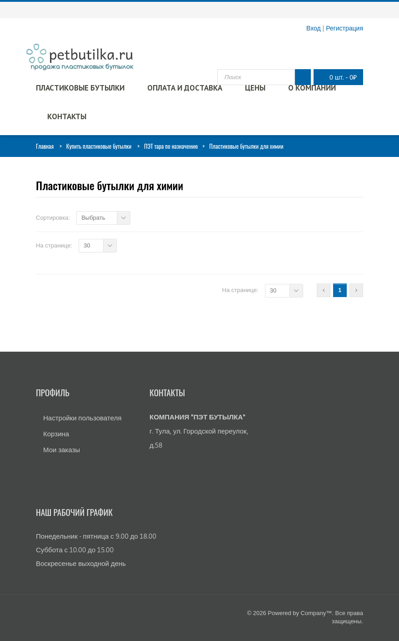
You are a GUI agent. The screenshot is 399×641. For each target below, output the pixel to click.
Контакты (66, 116)
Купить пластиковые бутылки (98, 146)
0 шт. (336, 77)
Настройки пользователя (82, 418)
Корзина (56, 433)
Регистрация (344, 28)
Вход (313, 28)
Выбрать (93, 217)
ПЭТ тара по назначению (171, 146)
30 (87, 245)
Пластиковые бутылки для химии (109, 185)
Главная (45, 146)
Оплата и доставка (184, 88)
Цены (255, 88)
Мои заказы (61, 449)
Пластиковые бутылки (80, 88)
